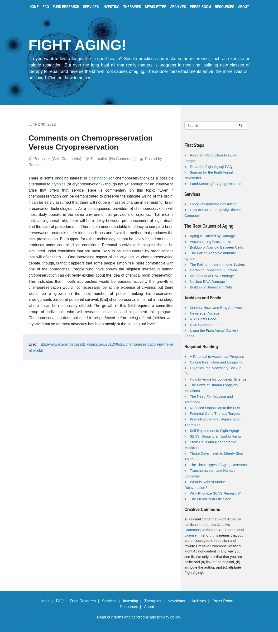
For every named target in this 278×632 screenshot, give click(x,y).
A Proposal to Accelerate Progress (217, 356)
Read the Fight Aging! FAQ (211, 167)
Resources (224, 6)
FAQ (46, 6)
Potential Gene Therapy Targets (215, 413)
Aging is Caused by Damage (212, 236)
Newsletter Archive (204, 313)
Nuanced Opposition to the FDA (215, 408)
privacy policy (168, 617)
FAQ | (62, 601)
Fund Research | (85, 601)
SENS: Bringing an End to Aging (215, 436)
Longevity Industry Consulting (213, 204)
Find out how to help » (69, 77)
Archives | (201, 601)
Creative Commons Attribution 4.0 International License (214, 530)
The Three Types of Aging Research (218, 465)
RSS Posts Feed (203, 319)
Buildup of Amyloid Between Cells (216, 247)
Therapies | (155, 601)
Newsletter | (179, 601)
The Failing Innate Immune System (217, 264)
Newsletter (155, 6)
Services (91, 6)
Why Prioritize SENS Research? (215, 493)
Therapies (132, 6)
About (243, 6)
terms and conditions (131, 617)
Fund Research (66, 6)
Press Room (200, 6)
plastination (98, 178)
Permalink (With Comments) (57, 159)
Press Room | (225, 601)
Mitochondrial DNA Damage (212, 276)
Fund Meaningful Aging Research (216, 184)
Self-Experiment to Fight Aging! (214, 431)
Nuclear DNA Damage (207, 281)
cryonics (59, 184)
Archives (178, 6)
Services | (112, 601)
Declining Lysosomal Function (213, 270)
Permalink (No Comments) (113, 159)
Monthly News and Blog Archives (216, 308)
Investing (111, 6)
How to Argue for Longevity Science (218, 379)
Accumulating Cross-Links (210, 242)
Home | (47, 601)
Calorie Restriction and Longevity (216, 362)
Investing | (133, 601)
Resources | (131, 607)
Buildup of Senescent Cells (211, 287)
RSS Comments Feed (207, 325)
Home (34, 6)
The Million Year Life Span (210, 499)
